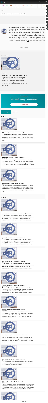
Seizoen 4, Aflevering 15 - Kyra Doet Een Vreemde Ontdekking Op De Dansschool (30, 280)
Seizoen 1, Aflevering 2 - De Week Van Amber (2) (26, 120)
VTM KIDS (3, 383)
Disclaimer (10, 366)
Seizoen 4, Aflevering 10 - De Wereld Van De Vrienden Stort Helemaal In (28, 342)
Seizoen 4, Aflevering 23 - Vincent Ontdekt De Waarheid (25, 163)
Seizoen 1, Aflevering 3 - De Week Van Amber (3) (26, 106)
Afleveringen (6, 99)
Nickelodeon (18, 383)
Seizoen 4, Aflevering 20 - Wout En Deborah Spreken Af (25, 200)
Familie (34, 379)
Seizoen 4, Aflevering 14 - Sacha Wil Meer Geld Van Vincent (26, 292)
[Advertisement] (24, 20)
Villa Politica (35, 375)
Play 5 (2, 376)
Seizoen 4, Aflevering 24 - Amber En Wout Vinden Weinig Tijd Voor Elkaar (29, 151)
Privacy (15, 366)
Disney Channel (4, 385)
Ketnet (2, 381)
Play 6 (2, 379)
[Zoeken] (39, 2)
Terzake (34, 373)
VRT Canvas (18, 372)
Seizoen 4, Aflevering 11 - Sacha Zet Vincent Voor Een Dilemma (27, 328)
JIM (16, 385)
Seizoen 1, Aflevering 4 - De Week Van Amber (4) (30, 62)
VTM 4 (17, 377)
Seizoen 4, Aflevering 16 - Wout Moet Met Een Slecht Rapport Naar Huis (28, 266)
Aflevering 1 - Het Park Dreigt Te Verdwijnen (23, 248)
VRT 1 (2, 372)
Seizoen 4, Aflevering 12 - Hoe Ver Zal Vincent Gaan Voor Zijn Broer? (28, 314)
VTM (2, 374)
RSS (19, 366)
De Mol (34, 383)
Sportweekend (36, 377)
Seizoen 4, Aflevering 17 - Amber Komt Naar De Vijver (25, 236)
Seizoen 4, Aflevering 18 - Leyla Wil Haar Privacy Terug (25, 226)
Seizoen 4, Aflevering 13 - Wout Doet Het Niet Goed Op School (27, 302)
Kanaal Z (18, 381)
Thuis (34, 372)
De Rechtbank (35, 384)
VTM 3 (2, 377)
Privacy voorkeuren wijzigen (7, 368)
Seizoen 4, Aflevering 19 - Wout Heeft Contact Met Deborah (26, 213)
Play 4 (17, 374)
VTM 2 (17, 376)
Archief (15, 99)
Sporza (17, 379)
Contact (2, 366)
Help (6, 366)
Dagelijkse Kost (36, 381)
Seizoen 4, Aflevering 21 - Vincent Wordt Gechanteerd (25, 188)
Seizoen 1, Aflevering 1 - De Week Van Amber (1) (26, 134)
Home (23, 401)
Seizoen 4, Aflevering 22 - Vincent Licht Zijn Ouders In (25, 176)
